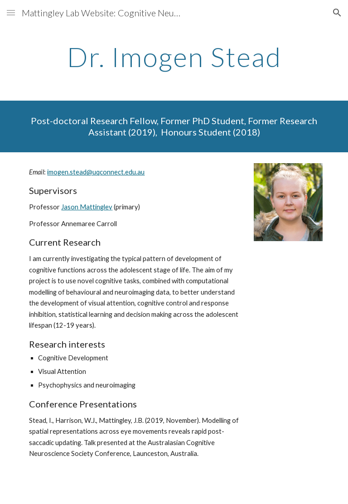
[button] (11, 12)
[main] (173, 56)
